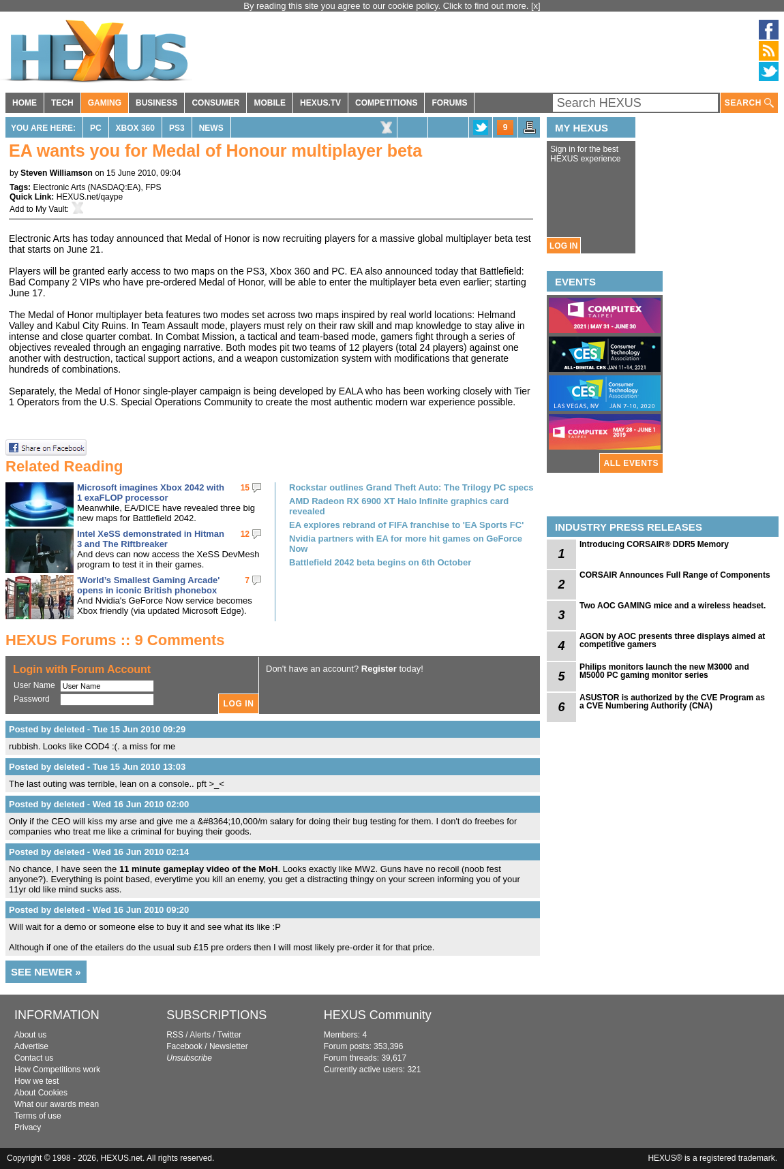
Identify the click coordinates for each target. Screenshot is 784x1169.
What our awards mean (56, 1104)
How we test (36, 1081)
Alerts (200, 1035)
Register (379, 669)
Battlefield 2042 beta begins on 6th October (380, 562)
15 (245, 488)
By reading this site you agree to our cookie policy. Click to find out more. (387, 6)
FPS (153, 187)
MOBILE (270, 103)
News (211, 128)
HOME (24, 103)
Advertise (31, 1046)
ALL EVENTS (631, 463)
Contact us (33, 1058)
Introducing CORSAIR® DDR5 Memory (654, 544)
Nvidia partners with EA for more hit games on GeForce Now (405, 543)
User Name (34, 685)
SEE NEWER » (46, 972)
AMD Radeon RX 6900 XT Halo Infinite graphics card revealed (399, 506)
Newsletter (228, 1046)
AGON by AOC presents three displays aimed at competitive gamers (672, 640)
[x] (536, 6)
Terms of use (37, 1116)
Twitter (229, 1035)
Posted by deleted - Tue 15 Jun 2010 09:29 (97, 729)
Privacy (27, 1127)
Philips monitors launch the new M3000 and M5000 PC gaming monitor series (664, 671)
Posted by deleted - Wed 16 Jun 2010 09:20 (99, 910)
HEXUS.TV (320, 103)
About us (30, 1035)
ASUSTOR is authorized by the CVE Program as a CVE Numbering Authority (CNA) (672, 701)
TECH (62, 103)
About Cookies (40, 1092)
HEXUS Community (378, 1015)
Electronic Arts (59, 187)
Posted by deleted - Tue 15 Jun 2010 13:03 (97, 767)
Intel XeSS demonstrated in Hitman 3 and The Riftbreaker (150, 539)
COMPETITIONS (386, 103)
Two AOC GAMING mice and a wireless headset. (672, 606)
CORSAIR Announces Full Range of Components (674, 575)
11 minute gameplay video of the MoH (198, 869)
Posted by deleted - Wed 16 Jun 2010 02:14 (99, 852)
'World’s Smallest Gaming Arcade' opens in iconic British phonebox (148, 585)
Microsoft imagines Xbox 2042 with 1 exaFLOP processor (150, 492)
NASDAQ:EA (114, 187)
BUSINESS (156, 103)
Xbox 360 (135, 128)
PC (96, 128)
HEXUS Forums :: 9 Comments (115, 640)
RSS (174, 1035)
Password (32, 699)
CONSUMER (215, 103)
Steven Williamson (56, 173)
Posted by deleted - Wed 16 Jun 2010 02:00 (99, 804)
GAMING (104, 103)
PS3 (177, 128)
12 (245, 534)
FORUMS (449, 103)
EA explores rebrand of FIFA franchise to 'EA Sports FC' (406, 525)
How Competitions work (57, 1069)
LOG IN (563, 246)
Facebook (184, 1046)
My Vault (51, 209)
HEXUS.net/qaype (90, 197)
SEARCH (749, 103)
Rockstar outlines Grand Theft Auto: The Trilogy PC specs (411, 487)
